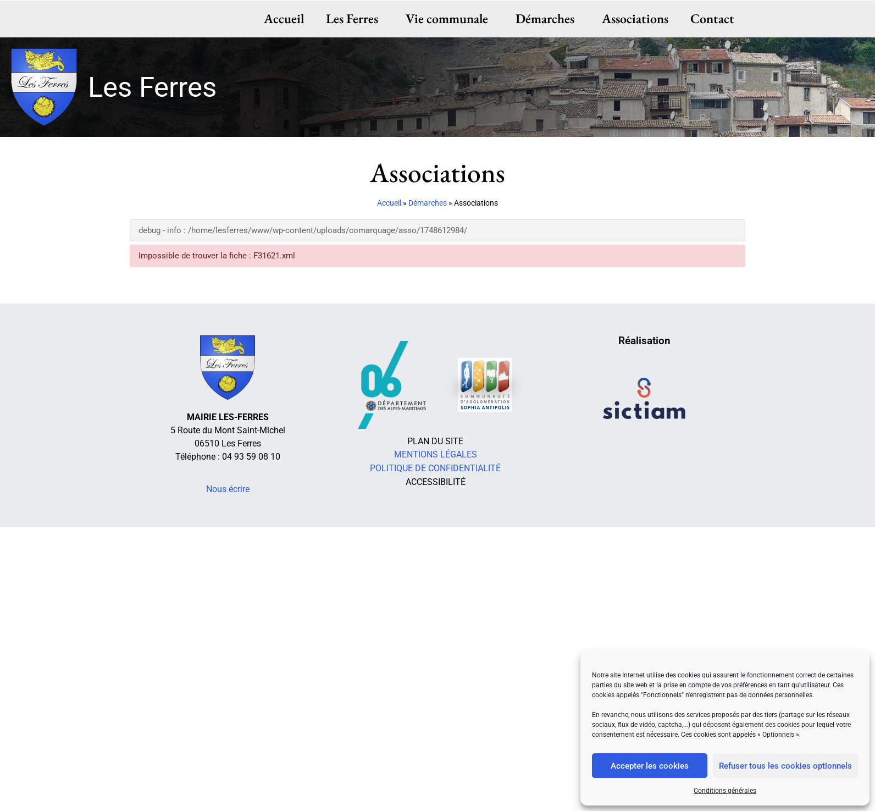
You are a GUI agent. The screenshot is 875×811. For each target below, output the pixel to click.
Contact (712, 18)
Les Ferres (355, 18)
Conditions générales (725, 791)
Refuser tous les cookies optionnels (785, 766)
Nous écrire (228, 489)
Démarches (548, 18)
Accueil (284, 18)
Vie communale (450, 18)
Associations (635, 18)
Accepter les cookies (650, 766)
